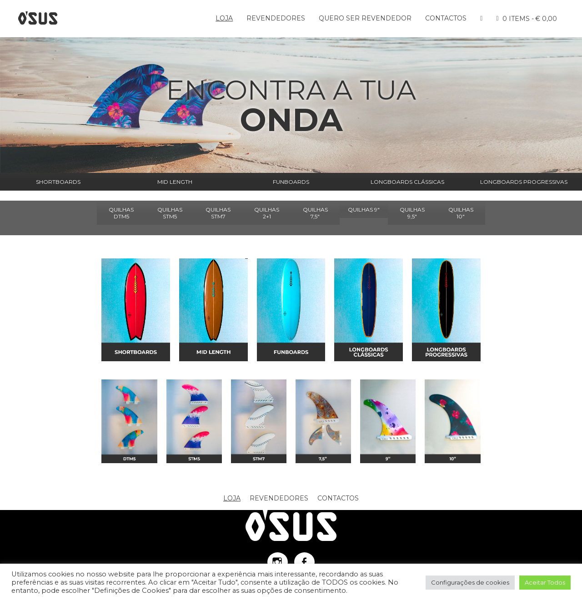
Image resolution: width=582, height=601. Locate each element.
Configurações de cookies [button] (470, 582)
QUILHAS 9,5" (412, 213)
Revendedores (275, 18)
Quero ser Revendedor (365, 18)
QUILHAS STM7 (218, 213)
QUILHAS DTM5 (121, 213)
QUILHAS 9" (364, 209)
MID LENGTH (174, 181)
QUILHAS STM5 (169, 213)
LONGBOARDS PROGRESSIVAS (523, 181)
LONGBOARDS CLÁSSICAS (407, 181)
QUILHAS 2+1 (266, 213)
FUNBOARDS (291, 181)
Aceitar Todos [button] (545, 582)
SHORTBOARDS (58, 181)
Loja (224, 18)
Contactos (446, 18)
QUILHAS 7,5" (315, 213)
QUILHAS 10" (460, 213)
